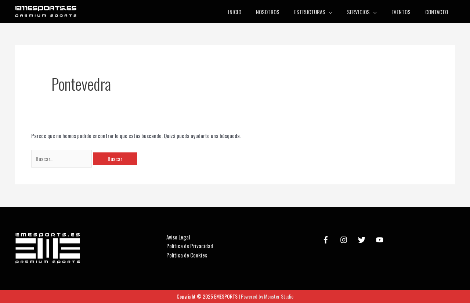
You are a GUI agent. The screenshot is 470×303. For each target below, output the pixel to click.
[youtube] (380, 239)
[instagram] (344, 239)
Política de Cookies (186, 255)
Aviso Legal (178, 237)
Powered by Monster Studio (267, 296)
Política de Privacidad (189, 246)
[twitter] (362, 239)
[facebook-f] (326, 239)
